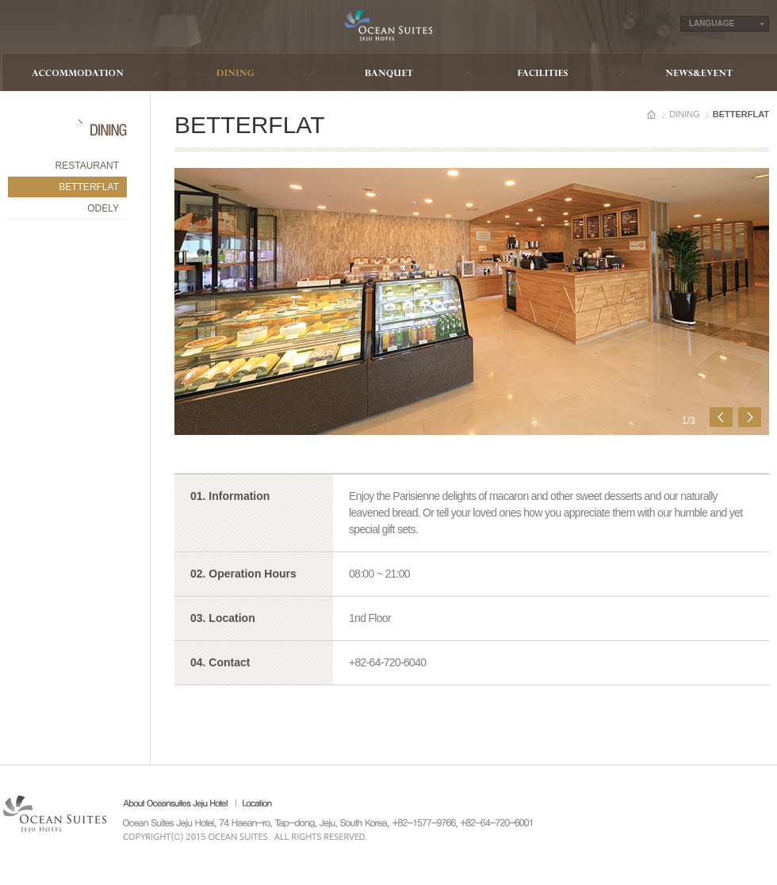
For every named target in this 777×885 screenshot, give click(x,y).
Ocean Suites (388, 25)
